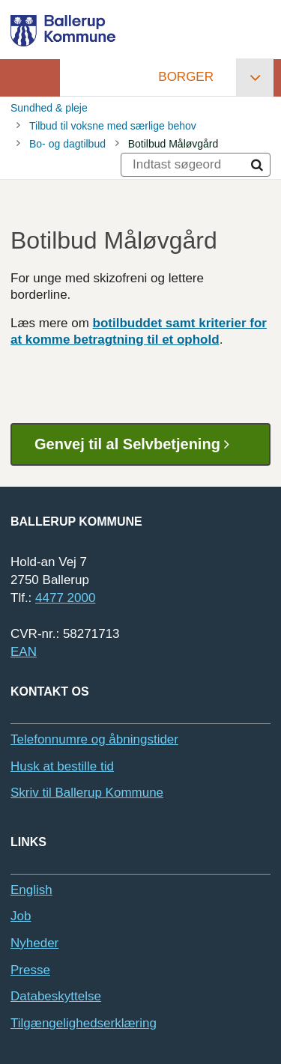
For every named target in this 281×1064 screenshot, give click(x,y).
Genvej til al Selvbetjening (137, 444)
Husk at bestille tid (62, 766)
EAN (23, 652)
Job (20, 916)
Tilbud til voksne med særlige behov (112, 126)
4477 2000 (65, 598)
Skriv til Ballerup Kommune (86, 792)
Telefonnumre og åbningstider (94, 739)
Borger (186, 77)
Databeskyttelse (55, 996)
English (31, 890)
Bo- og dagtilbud (67, 144)
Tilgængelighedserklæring (83, 1023)
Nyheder (34, 943)
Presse (30, 970)
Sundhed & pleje (49, 108)
